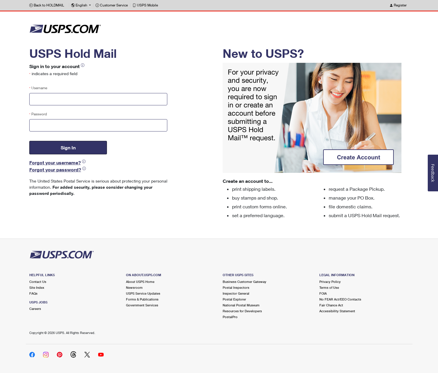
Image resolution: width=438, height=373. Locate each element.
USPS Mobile (145, 5)
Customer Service (112, 5)
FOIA (323, 293)
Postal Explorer (234, 299)
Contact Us (37, 281)
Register (398, 5)
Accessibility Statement (337, 311)
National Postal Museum (241, 305)
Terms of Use (329, 287)
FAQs (33, 293)
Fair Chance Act (331, 305)
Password (38, 114)
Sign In (68, 147)
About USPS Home (140, 281)
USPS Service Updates (143, 293)
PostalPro (230, 317)
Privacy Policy (330, 281)
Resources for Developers (242, 311)
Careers (35, 308)
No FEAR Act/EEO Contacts (340, 299)
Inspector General (236, 293)
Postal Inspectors (236, 287)
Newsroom (134, 287)
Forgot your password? (55, 169)
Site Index (36, 287)
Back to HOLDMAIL (46, 5)
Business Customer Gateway (244, 281)
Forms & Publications (142, 299)
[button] (81, 5)
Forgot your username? (55, 162)
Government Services (142, 305)
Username (38, 88)
